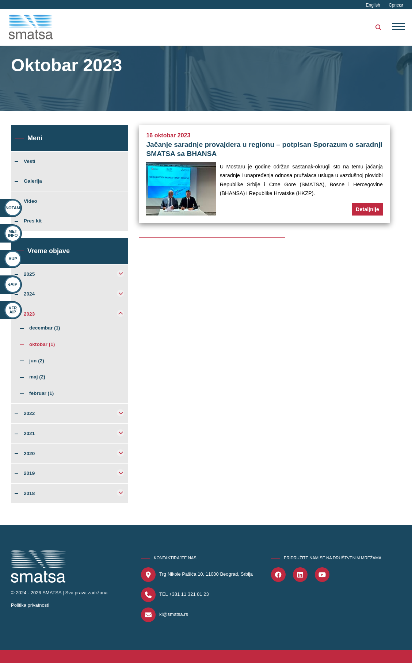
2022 (29, 413)
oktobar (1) (42, 344)
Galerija (33, 181)
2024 (29, 294)
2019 (29, 473)
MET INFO (13, 233)
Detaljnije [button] (367, 209)
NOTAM (12, 208)
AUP (12, 259)
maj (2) (37, 377)
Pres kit (33, 221)
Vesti (29, 161)
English (374, 5)
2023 (29, 314)
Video (30, 201)
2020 (29, 453)
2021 (29, 433)
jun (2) (36, 360)
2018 (29, 493)
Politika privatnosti (30, 605)
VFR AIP (10, 310)
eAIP (12, 284)
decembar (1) (44, 328)
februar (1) (41, 393)
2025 (29, 274)
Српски (396, 5)
